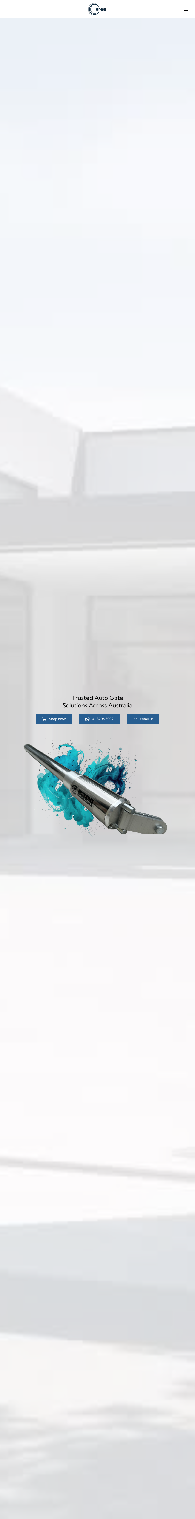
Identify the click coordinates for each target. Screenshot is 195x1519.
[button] (186, 9)
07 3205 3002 (99, 719)
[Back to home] (97, 9)
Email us (143, 719)
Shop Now (54, 719)
